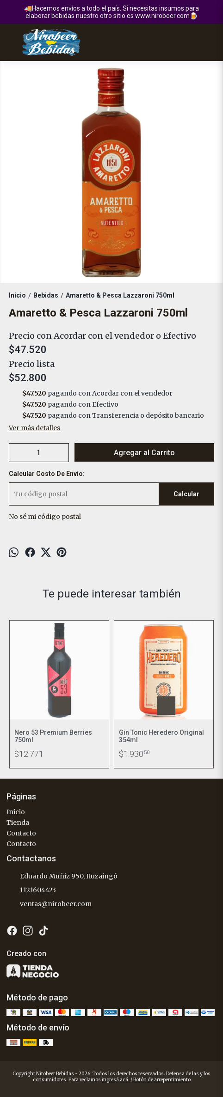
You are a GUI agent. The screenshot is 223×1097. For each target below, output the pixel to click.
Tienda (17, 822)
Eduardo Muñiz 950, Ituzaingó (62, 876)
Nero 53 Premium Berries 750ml (53, 736)
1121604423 (31, 890)
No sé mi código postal (45, 516)
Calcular (186, 494)
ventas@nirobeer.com (49, 904)
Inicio (15, 812)
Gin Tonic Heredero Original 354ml (161, 736)
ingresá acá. (116, 1080)
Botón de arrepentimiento (162, 1080)
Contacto (21, 833)
